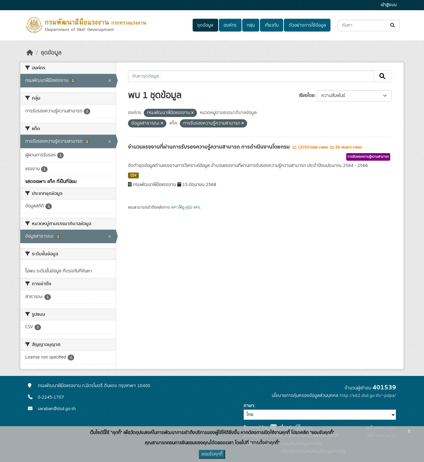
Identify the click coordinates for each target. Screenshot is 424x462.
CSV (133, 175)
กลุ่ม (251, 25)
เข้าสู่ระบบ (389, 5)
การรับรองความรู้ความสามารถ (368, 156)
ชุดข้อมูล (205, 25)
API (174, 207)
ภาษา (249, 406)
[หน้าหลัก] (30, 53)
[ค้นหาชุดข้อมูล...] (369, 25)
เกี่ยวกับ (272, 25)
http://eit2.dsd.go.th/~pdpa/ (368, 395)
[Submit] (393, 25)
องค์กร (230, 25)
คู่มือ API (192, 207)
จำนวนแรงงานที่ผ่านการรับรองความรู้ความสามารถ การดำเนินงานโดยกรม (209, 147)
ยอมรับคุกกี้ (212, 454)
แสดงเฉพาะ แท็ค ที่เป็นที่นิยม (50, 181)
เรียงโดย (306, 95)
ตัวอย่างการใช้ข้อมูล (307, 25)
